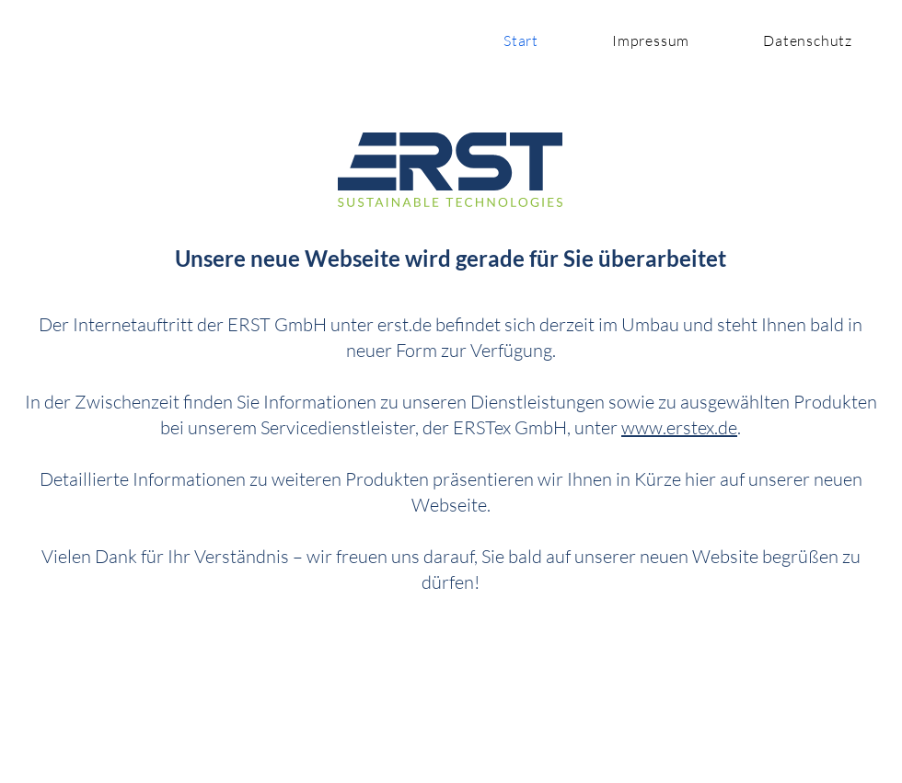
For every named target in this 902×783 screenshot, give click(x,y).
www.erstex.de (679, 427)
